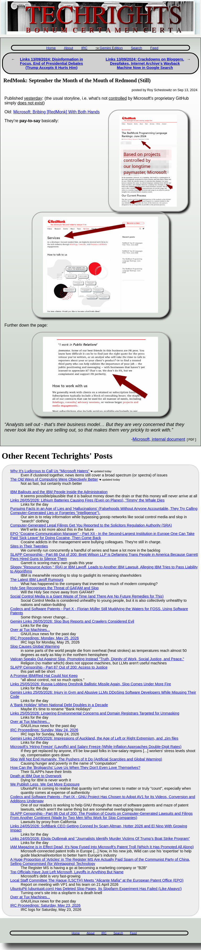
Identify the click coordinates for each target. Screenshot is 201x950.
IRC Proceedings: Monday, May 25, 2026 (44, 638)
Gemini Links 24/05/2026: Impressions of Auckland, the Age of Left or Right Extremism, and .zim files (94, 738)
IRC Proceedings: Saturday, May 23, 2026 (45, 905)
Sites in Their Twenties (29, 546)
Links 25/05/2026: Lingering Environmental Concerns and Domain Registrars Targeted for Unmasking (94, 713)
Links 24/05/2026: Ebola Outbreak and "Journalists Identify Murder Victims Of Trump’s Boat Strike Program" (100, 838)
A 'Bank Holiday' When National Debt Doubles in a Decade (59, 705)
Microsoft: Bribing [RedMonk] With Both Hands (56, 112)
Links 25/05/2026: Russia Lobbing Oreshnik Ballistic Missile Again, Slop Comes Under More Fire (90, 684)
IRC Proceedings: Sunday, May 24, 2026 (44, 730)
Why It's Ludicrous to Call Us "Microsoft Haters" (49, 471)
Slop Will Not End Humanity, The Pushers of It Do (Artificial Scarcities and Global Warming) (86, 759)
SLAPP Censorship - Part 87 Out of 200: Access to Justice (59, 667)
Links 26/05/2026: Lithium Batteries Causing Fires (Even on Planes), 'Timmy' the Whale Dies (87, 500)
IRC (84, 48)
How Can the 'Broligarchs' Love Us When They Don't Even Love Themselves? (75, 767)
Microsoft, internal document (159, 439)
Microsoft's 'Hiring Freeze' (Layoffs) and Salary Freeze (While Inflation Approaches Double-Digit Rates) (95, 747)
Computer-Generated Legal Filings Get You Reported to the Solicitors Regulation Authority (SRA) (91, 525)
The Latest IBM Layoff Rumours (36, 579)
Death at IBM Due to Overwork (36, 776)
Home (51, 48)
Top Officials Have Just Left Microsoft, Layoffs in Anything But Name (67, 872)
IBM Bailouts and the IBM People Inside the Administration (59, 492)
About (68, 48)
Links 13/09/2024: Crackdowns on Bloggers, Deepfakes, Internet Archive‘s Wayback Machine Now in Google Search (145, 63)
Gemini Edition (111, 48)
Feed (154, 48)
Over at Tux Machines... (30, 630)
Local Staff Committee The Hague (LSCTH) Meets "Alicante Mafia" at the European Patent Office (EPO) (96, 880)
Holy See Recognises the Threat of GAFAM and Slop (54, 588)
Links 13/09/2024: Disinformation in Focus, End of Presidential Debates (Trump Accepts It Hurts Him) (51, 63)
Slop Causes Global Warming (34, 646)
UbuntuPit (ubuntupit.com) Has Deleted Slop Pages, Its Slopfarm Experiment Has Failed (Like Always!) (96, 889)
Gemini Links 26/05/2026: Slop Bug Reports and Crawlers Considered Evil (72, 621)
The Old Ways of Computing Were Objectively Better (54, 479)
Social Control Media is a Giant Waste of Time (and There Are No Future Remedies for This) (87, 596)
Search (136, 48)
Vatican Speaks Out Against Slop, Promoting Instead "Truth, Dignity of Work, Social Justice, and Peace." (97, 659)
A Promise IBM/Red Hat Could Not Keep (44, 676)
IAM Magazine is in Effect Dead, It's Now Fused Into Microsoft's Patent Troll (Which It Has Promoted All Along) (102, 847)
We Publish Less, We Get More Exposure (45, 784)
